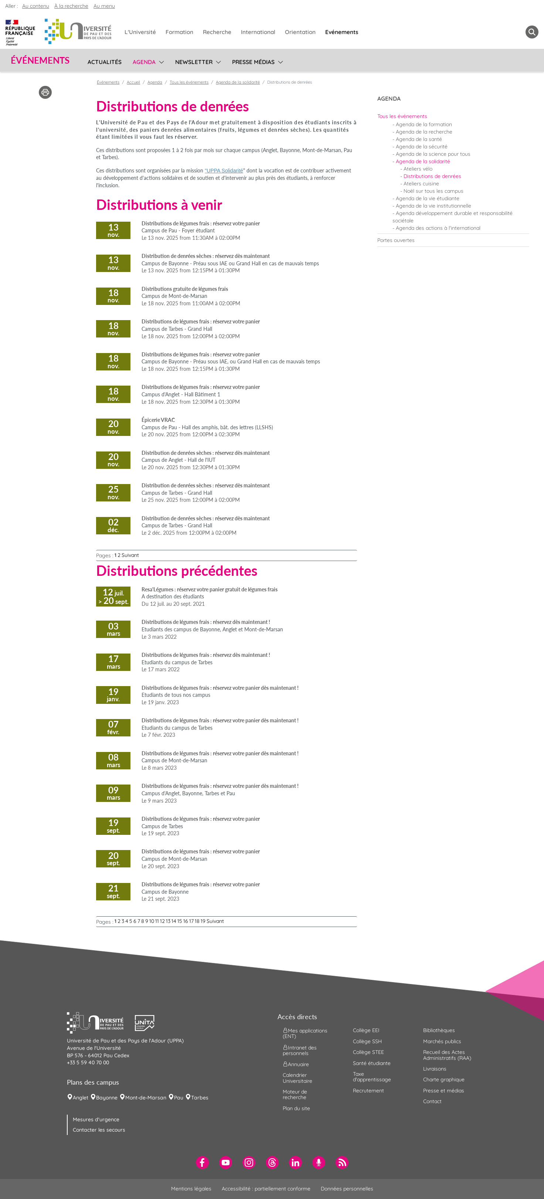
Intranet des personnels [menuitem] (300, 1050)
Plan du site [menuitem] (296, 1108)
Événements (108, 82)
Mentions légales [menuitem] (191, 1188)
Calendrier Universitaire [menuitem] (297, 1078)
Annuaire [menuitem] (296, 1064)
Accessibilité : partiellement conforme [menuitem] (266, 1188)
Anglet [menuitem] (80, 1097)
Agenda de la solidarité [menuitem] (423, 161)
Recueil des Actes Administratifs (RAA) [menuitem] (447, 1055)
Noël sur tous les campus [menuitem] (433, 191)
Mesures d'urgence (96, 1119)
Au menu (104, 6)
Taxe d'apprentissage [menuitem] (372, 1077)
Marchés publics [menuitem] (442, 1041)
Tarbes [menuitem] (199, 1097)
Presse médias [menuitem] (253, 62)
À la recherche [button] (71, 6)
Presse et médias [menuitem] (443, 1090)
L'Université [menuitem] (140, 32)
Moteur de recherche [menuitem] (295, 1094)
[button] (101, 1022)
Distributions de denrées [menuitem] (432, 176)
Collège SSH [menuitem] (367, 1041)
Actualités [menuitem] (105, 62)
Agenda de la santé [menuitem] (419, 139)
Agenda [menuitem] (144, 62)
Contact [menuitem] (432, 1101)
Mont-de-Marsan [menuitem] (145, 1097)
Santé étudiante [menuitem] (372, 1063)
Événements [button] (40, 60)
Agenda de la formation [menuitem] (424, 124)
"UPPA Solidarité (224, 171)
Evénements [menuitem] (341, 32)
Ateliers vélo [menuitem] (418, 168)
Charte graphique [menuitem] (444, 1079)
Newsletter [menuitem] (193, 62)
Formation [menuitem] (179, 32)
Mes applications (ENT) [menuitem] (305, 1033)
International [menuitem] (258, 32)
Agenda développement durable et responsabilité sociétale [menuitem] (452, 217)
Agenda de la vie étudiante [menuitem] (427, 198)
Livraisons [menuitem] (434, 1068)
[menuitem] (453, 116)
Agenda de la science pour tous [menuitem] (433, 154)
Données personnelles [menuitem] (347, 1188)
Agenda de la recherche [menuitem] (424, 131)
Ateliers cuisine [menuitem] (421, 183)
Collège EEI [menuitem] (366, 1030)
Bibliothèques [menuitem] (439, 1030)
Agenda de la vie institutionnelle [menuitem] (433, 205)
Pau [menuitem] (178, 1097)
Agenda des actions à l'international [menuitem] (438, 228)
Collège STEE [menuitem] (368, 1052)
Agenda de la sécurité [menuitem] (422, 146)
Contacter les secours (99, 1129)
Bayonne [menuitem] (107, 1097)
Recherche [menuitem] (217, 32)
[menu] (160, 61)
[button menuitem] (532, 32)
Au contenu (35, 6)
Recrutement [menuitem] (368, 1090)
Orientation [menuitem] (300, 32)
